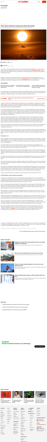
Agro (30, 425)
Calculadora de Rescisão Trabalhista (15, 424)
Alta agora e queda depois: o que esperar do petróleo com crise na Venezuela (16, 304)
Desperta (31, 418)
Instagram (38, 413)
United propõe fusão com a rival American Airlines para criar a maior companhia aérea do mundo (8, 86)
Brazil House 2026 (23, 412)
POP (8, 423)
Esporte (8, 413)
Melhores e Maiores (22, 439)
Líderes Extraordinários (23, 428)
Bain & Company (26, 228)
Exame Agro (9, 415)
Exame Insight (3, 425)
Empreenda (32, 427)
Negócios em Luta (23, 431)
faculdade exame (32, 409)
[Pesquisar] (3, 2)
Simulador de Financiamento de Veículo (15, 432)
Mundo (8, 408)
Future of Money (8, 419)
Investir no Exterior (22, 423)
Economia (4, 5)
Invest (2, 430)
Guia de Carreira (16, 418)
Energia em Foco (23, 420)
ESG (30, 420)
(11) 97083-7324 (41, 428)
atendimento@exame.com (41, 424)
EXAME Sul (22, 414)
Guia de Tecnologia (15, 414)
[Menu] (1, 2)
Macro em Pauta (4, 7)
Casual (31, 422)
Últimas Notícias (2, 413)
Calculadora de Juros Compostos (15, 428)
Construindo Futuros (23, 418)
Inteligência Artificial (3, 428)
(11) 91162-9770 (41, 420)
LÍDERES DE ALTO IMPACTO (3, 416)
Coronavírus (33, 228)
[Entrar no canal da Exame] (39, 346)
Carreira (2, 420)
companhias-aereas (15, 228)
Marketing (9, 411)
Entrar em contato (40, 419)
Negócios (2, 432)
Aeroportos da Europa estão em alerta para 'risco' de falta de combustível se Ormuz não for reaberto (38, 86)
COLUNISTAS (3, 433)
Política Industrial (22, 434)
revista (31, 411)
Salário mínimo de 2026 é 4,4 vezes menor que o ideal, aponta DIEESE (14, 309)
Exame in (31, 415)
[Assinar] (39, 2)
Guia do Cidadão (16, 411)
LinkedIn (38, 411)
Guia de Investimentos (15, 416)
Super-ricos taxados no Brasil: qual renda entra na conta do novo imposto (15, 307)
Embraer (21, 228)
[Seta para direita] (44, 8)
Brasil (2, 418)
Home (1, 24)
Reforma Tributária (22, 426)
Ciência (8, 421)
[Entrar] (44, 2)
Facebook (38, 415)
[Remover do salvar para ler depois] (11, 62)
